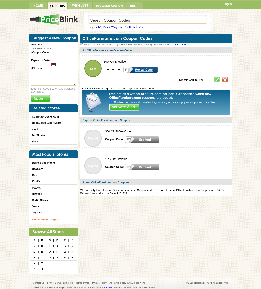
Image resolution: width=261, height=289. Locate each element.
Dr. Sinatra (38, 135)
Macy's (36, 187)
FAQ (49, 283)
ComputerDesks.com (45, 116)
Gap (34, 175)
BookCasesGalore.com (46, 122)
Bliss (35, 141)
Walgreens (117, 27)
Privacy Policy (99, 283)
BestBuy (37, 168)
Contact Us (38, 283)
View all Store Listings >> (45, 219)
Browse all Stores (64, 283)
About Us (114, 283)
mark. (35, 129)
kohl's (99, 27)
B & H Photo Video (134, 27)
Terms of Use (82, 283)
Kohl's (36, 181)
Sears (106, 27)
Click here (107, 287)
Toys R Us (38, 212)
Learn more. (180, 44)
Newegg (37, 193)
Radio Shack (40, 200)
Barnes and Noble (43, 162)
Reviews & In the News (134, 283)
